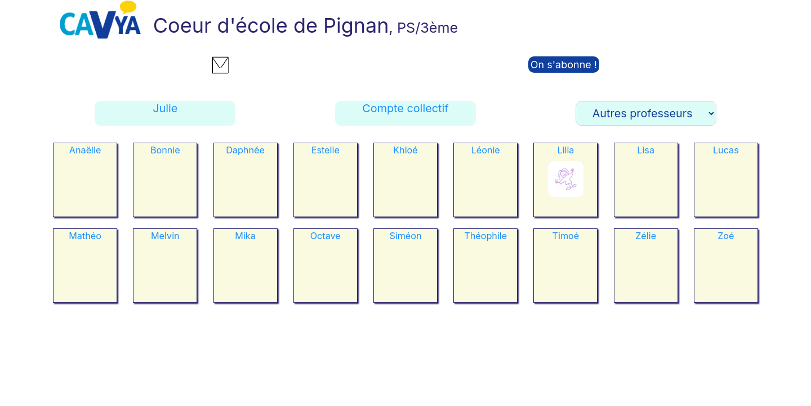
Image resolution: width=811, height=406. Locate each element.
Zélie (645, 235)
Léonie (485, 150)
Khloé (405, 150)
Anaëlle (85, 150)
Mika (245, 235)
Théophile (485, 235)
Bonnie (165, 150)
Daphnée (245, 150)
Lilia (565, 150)
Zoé (726, 235)
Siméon (405, 235)
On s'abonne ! (564, 64)
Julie (165, 108)
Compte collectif (405, 108)
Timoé (566, 235)
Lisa (645, 150)
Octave (325, 235)
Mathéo (85, 235)
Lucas (726, 150)
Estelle (325, 150)
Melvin (165, 235)
